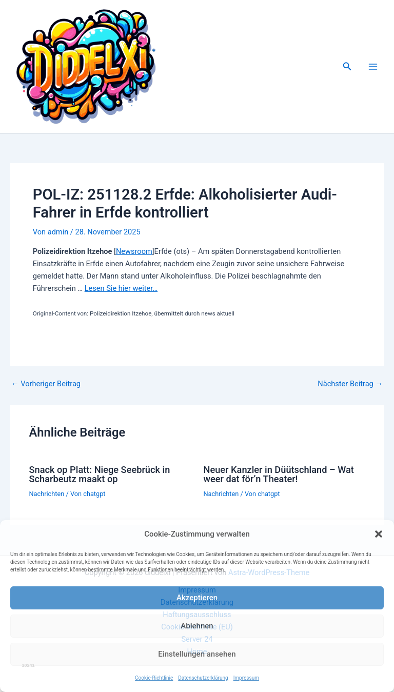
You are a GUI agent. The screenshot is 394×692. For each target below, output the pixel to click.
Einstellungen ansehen (196, 654)
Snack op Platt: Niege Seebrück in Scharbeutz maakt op (99, 474)
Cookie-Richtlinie (154, 678)
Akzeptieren (197, 597)
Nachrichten (46, 494)
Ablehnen (197, 625)
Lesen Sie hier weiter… (121, 288)
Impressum (246, 678)
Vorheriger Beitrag (46, 384)
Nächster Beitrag (350, 384)
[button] (378, 534)
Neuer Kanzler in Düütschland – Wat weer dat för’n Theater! (279, 474)
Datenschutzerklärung (203, 678)
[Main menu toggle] (373, 66)
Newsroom (134, 251)
